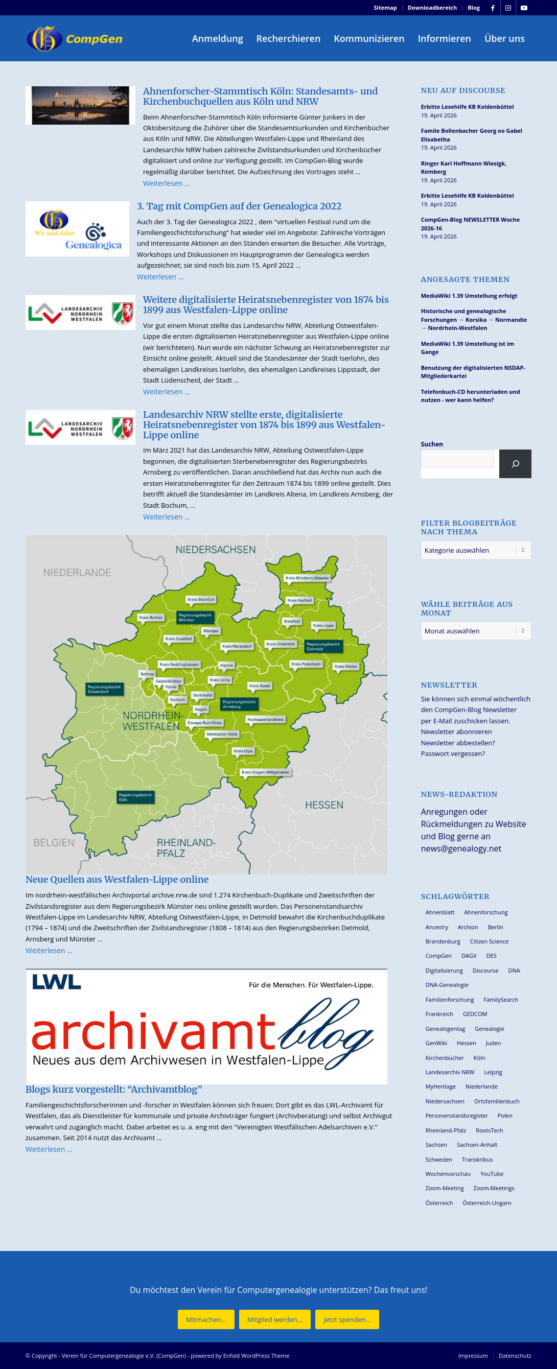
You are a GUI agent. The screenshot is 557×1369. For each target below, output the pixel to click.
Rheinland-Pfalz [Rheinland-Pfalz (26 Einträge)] (446, 1130)
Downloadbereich (432, 7)
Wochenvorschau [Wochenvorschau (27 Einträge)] (448, 1173)
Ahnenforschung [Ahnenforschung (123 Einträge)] (486, 912)
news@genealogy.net (461, 848)
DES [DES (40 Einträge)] (491, 955)
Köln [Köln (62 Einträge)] (479, 1057)
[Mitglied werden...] (275, 1320)
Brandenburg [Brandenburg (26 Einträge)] (443, 941)
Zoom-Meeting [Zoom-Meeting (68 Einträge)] (445, 1188)
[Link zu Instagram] (508, 7)
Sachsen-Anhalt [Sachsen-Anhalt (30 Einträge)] (477, 1144)
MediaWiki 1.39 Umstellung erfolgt (469, 295)
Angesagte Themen (465, 279)
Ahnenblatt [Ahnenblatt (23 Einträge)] (440, 912)
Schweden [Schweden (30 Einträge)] (439, 1159)
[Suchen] (515, 464)
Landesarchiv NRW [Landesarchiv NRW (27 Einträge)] (450, 1072)
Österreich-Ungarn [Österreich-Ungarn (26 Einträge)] (487, 1203)
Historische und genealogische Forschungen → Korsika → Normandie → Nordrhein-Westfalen (474, 319)
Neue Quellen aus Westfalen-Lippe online (117, 879)
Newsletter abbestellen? (458, 742)
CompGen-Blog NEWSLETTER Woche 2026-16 (470, 224)
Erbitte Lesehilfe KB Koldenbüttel (467, 106)
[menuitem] (386, 7)
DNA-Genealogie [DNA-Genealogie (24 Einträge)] (447, 984)
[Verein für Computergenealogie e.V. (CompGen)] (76, 38)
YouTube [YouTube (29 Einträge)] (491, 1173)
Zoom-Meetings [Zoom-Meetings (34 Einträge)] (494, 1188)
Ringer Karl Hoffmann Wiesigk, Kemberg (464, 167)
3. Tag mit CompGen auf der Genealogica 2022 (239, 206)
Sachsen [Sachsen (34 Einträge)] (436, 1144)
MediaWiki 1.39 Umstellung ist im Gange (467, 348)
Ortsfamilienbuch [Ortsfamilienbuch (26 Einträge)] (497, 1101)
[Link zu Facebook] (492, 7)
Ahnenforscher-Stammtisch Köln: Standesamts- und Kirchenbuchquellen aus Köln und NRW (260, 96)
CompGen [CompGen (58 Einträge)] (439, 955)
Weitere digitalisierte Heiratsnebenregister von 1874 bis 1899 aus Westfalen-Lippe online (266, 305)
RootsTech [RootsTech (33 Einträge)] (489, 1130)
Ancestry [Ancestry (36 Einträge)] (437, 927)
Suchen (432, 444)
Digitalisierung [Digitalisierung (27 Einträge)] (444, 970)
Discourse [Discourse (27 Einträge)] (486, 970)
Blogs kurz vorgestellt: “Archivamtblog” (114, 1089)
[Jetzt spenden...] (347, 1320)
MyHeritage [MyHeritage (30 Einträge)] (441, 1086)
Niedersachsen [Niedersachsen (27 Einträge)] (445, 1101)
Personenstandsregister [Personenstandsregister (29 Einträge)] (457, 1115)
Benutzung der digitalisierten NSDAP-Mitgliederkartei (473, 372)
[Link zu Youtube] (523, 7)
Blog (474, 7)
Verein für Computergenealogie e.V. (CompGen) (124, 1355)
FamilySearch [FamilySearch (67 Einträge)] (500, 999)
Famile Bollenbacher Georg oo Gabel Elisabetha (471, 135)
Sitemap (385, 7)
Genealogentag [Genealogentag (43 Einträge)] (446, 1028)
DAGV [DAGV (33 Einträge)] (469, 955)
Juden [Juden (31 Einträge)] (493, 1043)
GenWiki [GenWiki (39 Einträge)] (436, 1043)
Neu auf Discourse (463, 90)
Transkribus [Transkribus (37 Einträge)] (477, 1159)
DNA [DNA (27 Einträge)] (514, 970)
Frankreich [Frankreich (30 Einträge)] (439, 1014)
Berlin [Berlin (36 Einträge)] (495, 927)
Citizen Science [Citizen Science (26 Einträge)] (489, 941)
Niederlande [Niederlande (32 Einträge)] (482, 1086)
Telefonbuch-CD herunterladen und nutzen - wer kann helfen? (470, 396)
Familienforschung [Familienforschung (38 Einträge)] (450, 999)
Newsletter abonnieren (456, 731)
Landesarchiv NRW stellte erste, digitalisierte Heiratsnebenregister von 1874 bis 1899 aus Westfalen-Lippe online (264, 425)
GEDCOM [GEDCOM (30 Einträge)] (475, 1014)
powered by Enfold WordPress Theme (240, 1355)
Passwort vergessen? (453, 753)
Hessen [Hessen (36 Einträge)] (466, 1043)
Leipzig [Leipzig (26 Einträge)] (493, 1072)
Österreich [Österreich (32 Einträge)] (439, 1203)
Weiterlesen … (166, 183)
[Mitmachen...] (206, 1320)
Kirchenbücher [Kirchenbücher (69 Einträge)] (445, 1057)
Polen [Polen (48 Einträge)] (505, 1115)
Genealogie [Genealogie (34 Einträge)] (489, 1028)
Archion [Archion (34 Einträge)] (468, 927)
